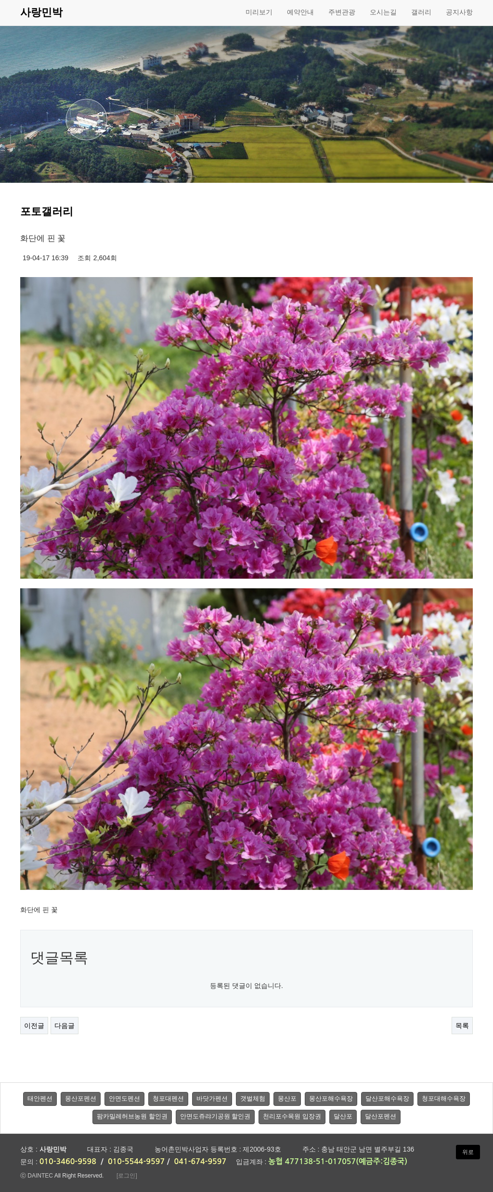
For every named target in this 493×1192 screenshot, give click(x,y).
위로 (468, 1152)
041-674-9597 (200, 1161)
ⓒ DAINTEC (36, 1175)
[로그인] (127, 1175)
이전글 (34, 1025)
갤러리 (421, 12)
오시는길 (383, 12)
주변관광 (341, 12)
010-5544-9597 (136, 1161)
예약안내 (300, 12)
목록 (462, 1025)
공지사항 (459, 12)
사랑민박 (41, 12)
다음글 (64, 1025)
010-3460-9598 (67, 1161)
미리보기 (259, 12)
